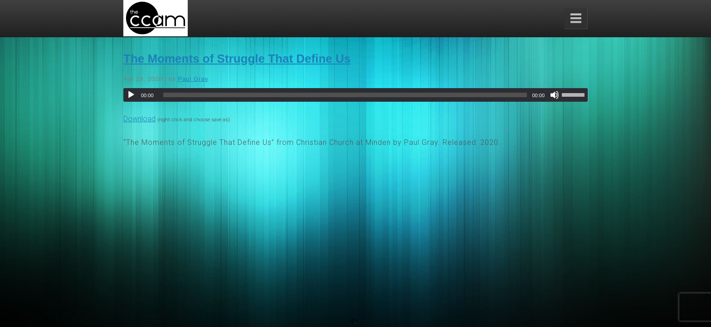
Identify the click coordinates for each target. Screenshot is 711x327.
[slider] (345, 95)
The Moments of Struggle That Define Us (237, 58)
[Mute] (554, 94)
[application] (355, 95)
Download (139, 118)
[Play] (131, 94)
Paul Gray (193, 78)
